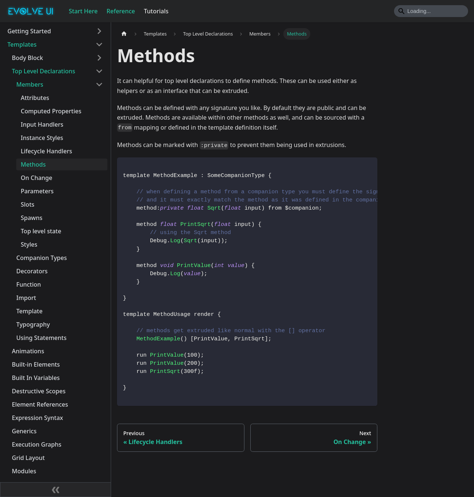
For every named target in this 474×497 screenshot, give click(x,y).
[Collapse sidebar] (55, 489)
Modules (24, 471)
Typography (33, 324)
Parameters (37, 191)
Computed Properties (51, 111)
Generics (24, 431)
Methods (33, 164)
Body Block (27, 58)
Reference (121, 11)
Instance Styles (42, 138)
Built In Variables (36, 378)
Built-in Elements (36, 364)
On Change (36, 178)
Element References (40, 404)
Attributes (35, 98)
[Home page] (124, 34)
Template (29, 311)
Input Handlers (42, 124)
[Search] (431, 11)
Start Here (83, 11)
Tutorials (156, 11)
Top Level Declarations (43, 71)
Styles (29, 244)
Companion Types (41, 258)
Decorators (32, 271)
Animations (28, 351)
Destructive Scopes (39, 391)
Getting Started (29, 31)
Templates (22, 44)
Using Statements (41, 338)
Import (26, 298)
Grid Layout (28, 458)
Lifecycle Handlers (46, 151)
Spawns (32, 218)
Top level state (41, 231)
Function (28, 284)
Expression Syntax (37, 418)
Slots (27, 204)
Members (29, 84)
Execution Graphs (36, 444)
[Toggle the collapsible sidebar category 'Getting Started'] (99, 31)
